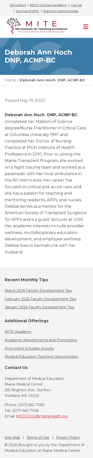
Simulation (18, 5)
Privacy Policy (68, 437)
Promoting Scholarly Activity (29, 348)
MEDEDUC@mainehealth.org (42, 416)
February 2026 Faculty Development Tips (40, 299)
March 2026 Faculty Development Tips (38, 290)
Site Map (12, 437)
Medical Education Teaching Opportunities (41, 356)
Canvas (76, 5)
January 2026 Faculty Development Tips (39, 307)
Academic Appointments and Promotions (41, 340)
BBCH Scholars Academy (48, 5)
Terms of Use (38, 437)
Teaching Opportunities (60, 11)
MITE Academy (18, 331)
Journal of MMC (27, 11)
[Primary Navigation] (85, 26)
